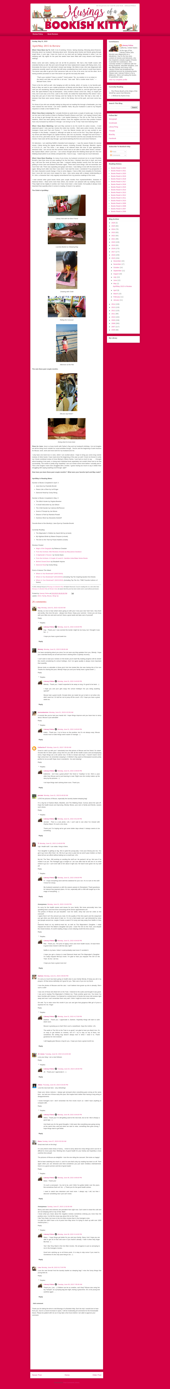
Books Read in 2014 (118, 190)
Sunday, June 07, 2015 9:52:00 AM (54, 1141)
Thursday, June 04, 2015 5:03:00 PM (55, 1085)
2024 (113, 229)
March (115, 294)
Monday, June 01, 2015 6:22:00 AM (61, 712)
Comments (115, 155)
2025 (113, 226)
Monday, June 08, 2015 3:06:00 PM (70, 1178)
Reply (40, 618)
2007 (113, 327)
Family (44, 596)
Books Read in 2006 (118, 211)
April (115, 290)
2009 (113, 320)
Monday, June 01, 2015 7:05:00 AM (59, 747)
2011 (113, 314)
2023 (113, 232)
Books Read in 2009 (118, 203)
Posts (113, 152)
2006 (113, 330)
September (117, 271)
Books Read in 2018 (118, 179)
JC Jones (41, 1054)
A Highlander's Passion (44, 555)
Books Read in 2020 (118, 173)
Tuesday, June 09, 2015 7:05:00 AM (70, 1284)
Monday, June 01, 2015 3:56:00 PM (70, 877)
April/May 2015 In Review (122, 286)
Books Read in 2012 (118, 195)
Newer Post (37, 1375)
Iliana (40, 1141)
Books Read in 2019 (118, 176)
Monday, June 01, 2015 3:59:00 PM (56, 976)
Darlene (40, 976)
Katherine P (42, 747)
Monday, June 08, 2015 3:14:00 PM (70, 1234)
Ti (38, 843)
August (116, 274)
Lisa (39, 1267)
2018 (113, 248)
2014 (113, 304)
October (116, 267)
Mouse (49, 596)
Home (67, 1375)
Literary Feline (49, 627)
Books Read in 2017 (118, 182)
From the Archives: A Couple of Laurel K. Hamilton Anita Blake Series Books (62, 558)
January (116, 300)
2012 (113, 310)
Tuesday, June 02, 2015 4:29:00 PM (70, 1069)
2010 (113, 317)
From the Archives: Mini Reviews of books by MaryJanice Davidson (59, 552)
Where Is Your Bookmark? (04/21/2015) (49, 580)
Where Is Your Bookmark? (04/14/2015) (49, 577)
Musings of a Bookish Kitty (55, 586)
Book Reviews (53, 34)
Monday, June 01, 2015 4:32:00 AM (53, 608)
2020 (113, 242)
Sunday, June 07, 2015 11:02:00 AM (59, 1206)
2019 (113, 245)
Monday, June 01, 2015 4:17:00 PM (70, 1016)
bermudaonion (43, 712)
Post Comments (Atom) (71, 1382)
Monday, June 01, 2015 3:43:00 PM (70, 681)
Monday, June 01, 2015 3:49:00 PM (70, 771)
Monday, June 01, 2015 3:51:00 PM (70, 819)
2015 (39, 596)
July (115, 277)
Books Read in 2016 (118, 184)
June (115, 280)
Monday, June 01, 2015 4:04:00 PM (70, 940)
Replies (42, 623)
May (115, 283)
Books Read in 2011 (118, 198)
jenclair (40, 795)
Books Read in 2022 (118, 168)
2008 (113, 323)
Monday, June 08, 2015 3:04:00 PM (70, 1115)
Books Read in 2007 (118, 209)
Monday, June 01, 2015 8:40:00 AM (56, 795)
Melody (40, 649)
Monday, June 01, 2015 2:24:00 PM (59, 904)
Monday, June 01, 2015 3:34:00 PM (70, 627)
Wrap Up (56, 596)
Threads (112, 131)
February (116, 297)
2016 (113, 255)
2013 (113, 307)
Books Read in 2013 (118, 192)
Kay (39, 608)
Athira (40, 1085)
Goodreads (113, 123)
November (117, 264)
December (117, 261)
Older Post (97, 1375)
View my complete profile (118, 80)
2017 (113, 252)
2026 (113, 223)
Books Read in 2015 (118, 187)
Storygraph (113, 119)
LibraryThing (113, 127)
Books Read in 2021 (118, 171)
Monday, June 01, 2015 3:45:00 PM (70, 729)
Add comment (38, 1303)
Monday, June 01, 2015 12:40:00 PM (52, 843)
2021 (113, 239)
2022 (113, 236)
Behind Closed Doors (43, 561)
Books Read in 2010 (118, 201)
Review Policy (38, 34)
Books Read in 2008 (118, 206)
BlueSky (112, 134)
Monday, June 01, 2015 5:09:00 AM (56, 649)
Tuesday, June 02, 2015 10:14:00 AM (58, 1054)
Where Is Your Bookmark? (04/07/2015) (49, 573)
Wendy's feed (53, 589)
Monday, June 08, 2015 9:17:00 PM (54, 1267)
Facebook (112, 138)
